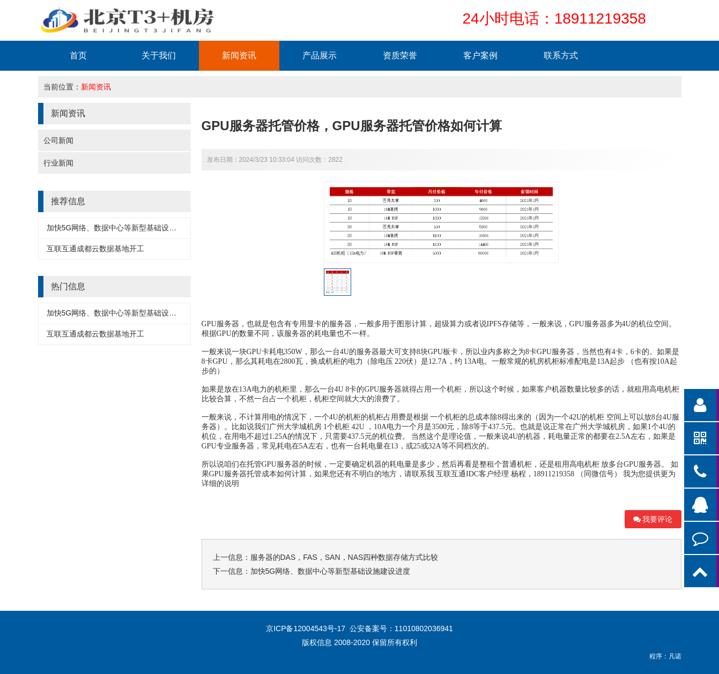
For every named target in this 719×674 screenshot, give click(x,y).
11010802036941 (424, 628)
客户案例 (480, 55)
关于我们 (159, 55)
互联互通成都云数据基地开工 (95, 248)
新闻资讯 (239, 55)
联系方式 (561, 55)
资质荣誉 (400, 55)
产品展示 (319, 55)
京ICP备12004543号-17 (306, 628)
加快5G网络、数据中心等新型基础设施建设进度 (127, 227)
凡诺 (675, 656)
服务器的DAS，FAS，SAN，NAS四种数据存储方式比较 (344, 557)
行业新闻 (58, 163)
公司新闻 (58, 140)
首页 (78, 55)
